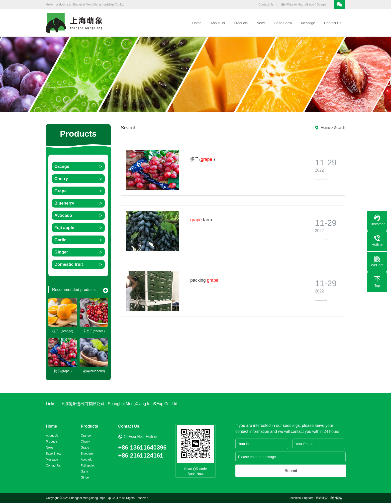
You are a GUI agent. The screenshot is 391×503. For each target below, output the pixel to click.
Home (197, 23)
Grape (60, 191)
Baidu (310, 4)
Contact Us (265, 4)
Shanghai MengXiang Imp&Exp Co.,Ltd (142, 404)
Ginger (61, 252)
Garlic (60, 240)
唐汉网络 (336, 498)
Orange (61, 166)
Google (321, 4)
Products (241, 23)
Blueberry (64, 203)
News (261, 23)
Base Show (284, 23)
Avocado (63, 215)
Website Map (294, 4)
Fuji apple (64, 227)
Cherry (61, 178)
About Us (218, 23)
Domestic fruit (68, 264)
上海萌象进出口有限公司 (82, 404)
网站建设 (322, 498)
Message (308, 23)
